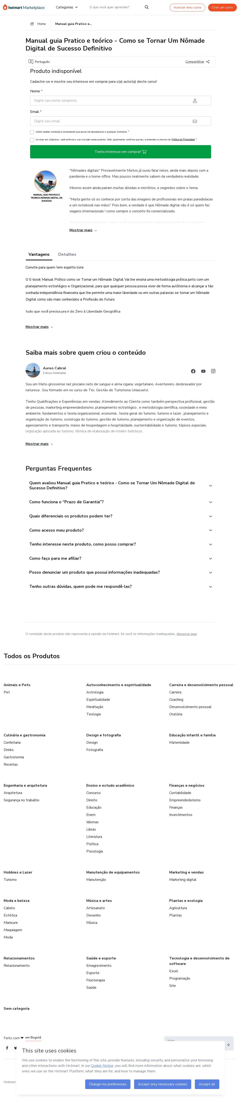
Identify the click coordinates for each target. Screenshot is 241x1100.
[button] (116, 488)
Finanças (176, 819)
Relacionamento (17, 977)
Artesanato (95, 920)
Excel (173, 983)
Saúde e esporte (101, 970)
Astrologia (94, 704)
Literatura (94, 848)
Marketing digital (182, 891)
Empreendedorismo (185, 812)
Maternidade (179, 754)
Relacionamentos (19, 970)
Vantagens (39, 256)
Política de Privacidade (183, 142)
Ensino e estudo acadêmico (110, 797)
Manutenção (96, 891)
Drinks (9, 761)
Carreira (175, 704)
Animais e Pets (17, 697)
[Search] (147, 7)
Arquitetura (13, 804)
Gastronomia (14, 769)
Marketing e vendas (186, 884)
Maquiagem (13, 942)
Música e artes (99, 912)
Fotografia (94, 761)
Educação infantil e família (192, 747)
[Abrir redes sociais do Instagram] (213, 374)
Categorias (66, 7)
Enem (90, 826)
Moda (8, 949)
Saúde (91, 999)
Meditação (94, 719)
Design (92, 754)
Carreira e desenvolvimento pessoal (201, 697)
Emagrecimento (98, 977)
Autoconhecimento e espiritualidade (118, 697)
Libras (91, 841)
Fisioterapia (95, 992)
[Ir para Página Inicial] (25, 7)
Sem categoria (16, 1020)
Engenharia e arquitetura (25, 797)
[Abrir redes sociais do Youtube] (203, 374)
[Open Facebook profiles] (8, 1061)
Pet (7, 704)
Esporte (92, 985)
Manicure (11, 934)
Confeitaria (12, 754)
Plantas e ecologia (186, 912)
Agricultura (178, 920)
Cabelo (9, 920)
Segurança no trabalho (21, 812)
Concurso (93, 804)
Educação (93, 819)
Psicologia (94, 863)
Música (91, 934)
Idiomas (92, 834)
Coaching (176, 711)
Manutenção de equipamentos (113, 884)
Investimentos (180, 826)
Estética (10, 927)
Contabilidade (180, 804)
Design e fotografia (103, 747)
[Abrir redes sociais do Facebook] (193, 374)
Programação (179, 990)
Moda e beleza (16, 912)
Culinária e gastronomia (24, 747)
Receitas (11, 776)
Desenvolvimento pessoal (190, 719)
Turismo (10, 891)
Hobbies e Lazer (18, 884)
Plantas (175, 927)
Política (92, 856)
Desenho (93, 927)
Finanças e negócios (186, 797)
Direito (91, 812)
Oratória (175, 726)
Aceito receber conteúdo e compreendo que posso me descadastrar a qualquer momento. (82, 134)
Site (172, 997)
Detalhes (67, 256)
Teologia (93, 726)
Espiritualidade (98, 711)
